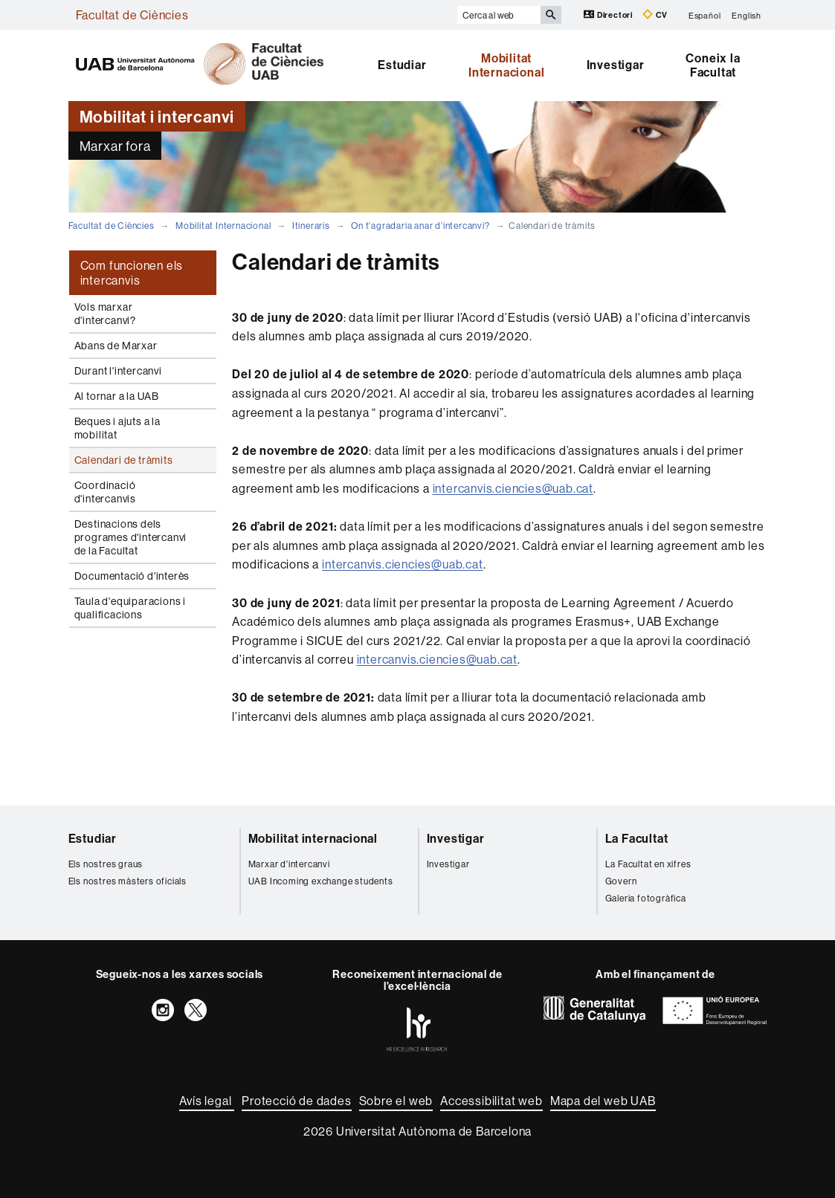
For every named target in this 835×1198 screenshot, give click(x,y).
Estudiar (402, 64)
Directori (609, 14)
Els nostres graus (106, 864)
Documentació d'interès (132, 576)
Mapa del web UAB (603, 1100)
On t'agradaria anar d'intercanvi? (420, 225)
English (746, 15)
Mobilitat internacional (313, 838)
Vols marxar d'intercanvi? (105, 313)
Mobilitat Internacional (506, 65)
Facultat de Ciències (132, 14)
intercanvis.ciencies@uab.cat (513, 488)
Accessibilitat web (491, 1100)
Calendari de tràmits (123, 460)
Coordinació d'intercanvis (105, 492)
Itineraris (311, 225)
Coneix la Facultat (713, 65)
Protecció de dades (296, 1100)
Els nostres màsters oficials (127, 881)
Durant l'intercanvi (118, 371)
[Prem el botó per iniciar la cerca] (551, 15)
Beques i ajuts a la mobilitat (117, 428)
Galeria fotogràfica (645, 898)
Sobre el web (396, 1100)
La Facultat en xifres (648, 864)
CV (655, 14)
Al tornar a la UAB (116, 396)
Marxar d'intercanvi (289, 864)
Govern (621, 881)
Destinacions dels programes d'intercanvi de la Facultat (130, 537)
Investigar (616, 64)
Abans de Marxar (116, 345)
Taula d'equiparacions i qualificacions (130, 608)
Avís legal (206, 1100)
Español (705, 15)
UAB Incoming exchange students (320, 881)
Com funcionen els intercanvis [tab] (132, 273)
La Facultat (636, 838)
